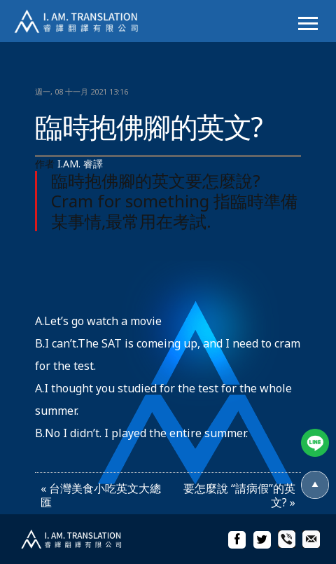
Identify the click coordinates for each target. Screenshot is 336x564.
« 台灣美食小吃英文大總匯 (101, 495)
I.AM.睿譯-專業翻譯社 (84, 21)
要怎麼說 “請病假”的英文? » (239, 495)
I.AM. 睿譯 (80, 163)
